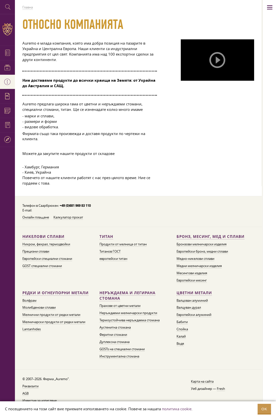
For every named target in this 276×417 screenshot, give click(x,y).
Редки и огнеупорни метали (55, 292)
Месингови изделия (192, 273)
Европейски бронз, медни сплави (202, 251)
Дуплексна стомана (114, 342)
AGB (25, 393)
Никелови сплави (43, 236)
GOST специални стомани (42, 266)
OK (264, 409)
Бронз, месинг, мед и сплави (210, 236)
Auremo (7, 29)
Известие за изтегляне (39, 400)
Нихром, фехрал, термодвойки (46, 244)
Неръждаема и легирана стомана (127, 295)
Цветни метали (194, 292)
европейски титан (113, 258)
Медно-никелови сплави (195, 258)
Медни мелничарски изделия (199, 266)
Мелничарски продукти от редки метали (53, 322)
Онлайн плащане (35, 217)
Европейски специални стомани (47, 258)
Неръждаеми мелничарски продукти (128, 313)
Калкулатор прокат (68, 217)
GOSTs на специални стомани (122, 349)
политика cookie (176, 408)
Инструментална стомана (119, 356)
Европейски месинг (192, 280)
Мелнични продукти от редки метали (51, 314)
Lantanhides (31, 329)
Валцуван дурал (189, 307)
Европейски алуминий (194, 314)
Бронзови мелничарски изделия (202, 244)
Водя (180, 343)
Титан (106, 236)
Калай (181, 336)
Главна (27, 7)
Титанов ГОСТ (110, 251)
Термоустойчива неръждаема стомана (129, 320)
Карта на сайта (202, 381)
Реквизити (30, 386)
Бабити (182, 322)
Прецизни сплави (35, 251)
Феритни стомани (113, 334)
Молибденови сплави (39, 307)
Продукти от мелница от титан (123, 244)
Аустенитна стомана (115, 327)
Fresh (221, 388)
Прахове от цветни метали (119, 305)
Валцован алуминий (192, 300)
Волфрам (29, 300)
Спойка (182, 329)
